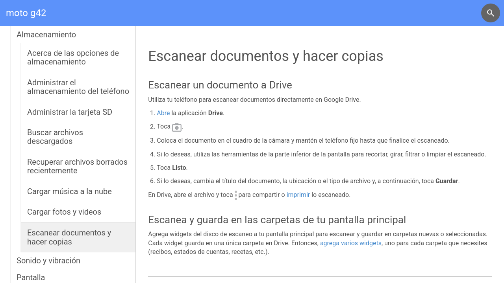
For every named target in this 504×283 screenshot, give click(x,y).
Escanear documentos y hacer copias (69, 237)
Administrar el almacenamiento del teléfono (78, 87)
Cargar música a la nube (69, 191)
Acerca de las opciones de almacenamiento (73, 57)
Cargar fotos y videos (64, 212)
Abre (163, 113)
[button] (490, 13)
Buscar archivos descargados (55, 137)
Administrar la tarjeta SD (69, 112)
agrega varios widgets (351, 243)
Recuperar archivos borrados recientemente (77, 166)
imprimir (298, 194)
